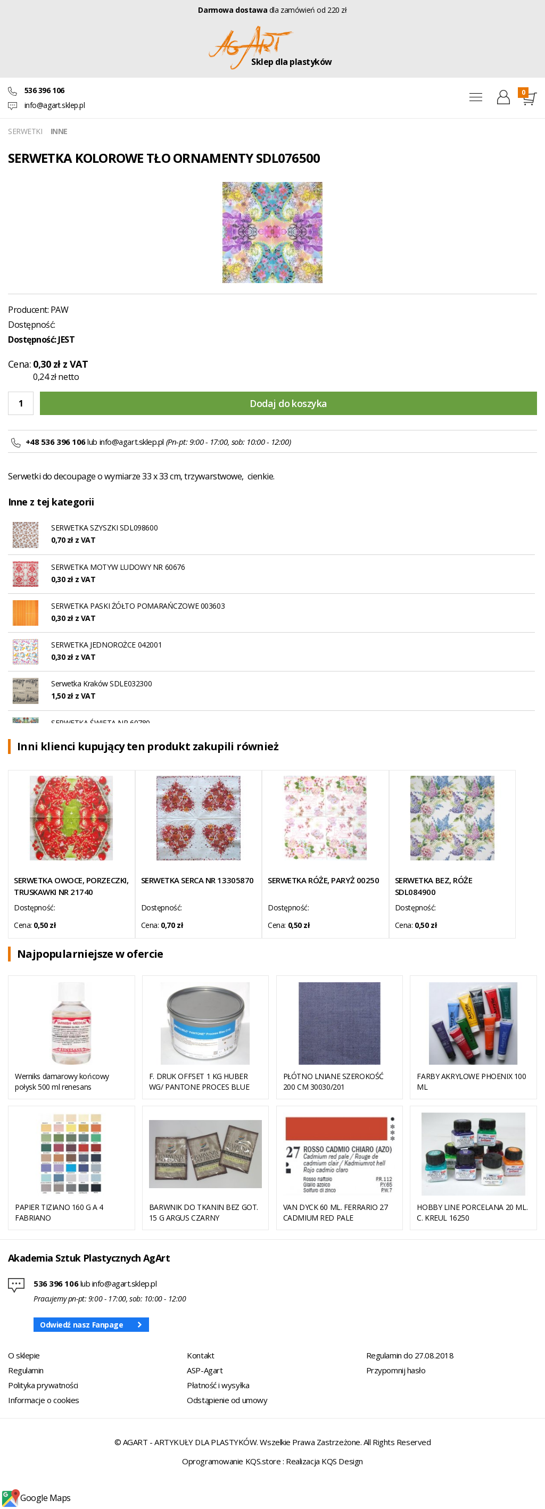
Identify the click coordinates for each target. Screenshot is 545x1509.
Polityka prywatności (43, 1385)
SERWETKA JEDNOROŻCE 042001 (106, 645)
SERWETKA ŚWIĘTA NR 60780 (100, 723)
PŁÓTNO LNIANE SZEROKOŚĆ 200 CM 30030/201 (333, 1081)
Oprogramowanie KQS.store (231, 1461)
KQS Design (342, 1461)
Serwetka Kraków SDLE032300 (101, 683)
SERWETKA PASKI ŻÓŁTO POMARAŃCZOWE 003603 (138, 606)
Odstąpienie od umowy (227, 1400)
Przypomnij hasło (396, 1370)
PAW (60, 310)
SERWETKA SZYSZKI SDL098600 (104, 528)
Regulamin (26, 1370)
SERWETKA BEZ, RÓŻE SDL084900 (434, 886)
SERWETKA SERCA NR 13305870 (197, 880)
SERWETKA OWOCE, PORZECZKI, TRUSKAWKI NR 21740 (71, 886)
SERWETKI (25, 131)
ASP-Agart (204, 1370)
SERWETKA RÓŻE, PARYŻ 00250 (323, 880)
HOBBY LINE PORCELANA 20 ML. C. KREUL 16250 (472, 1212)
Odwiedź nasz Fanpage (81, 1325)
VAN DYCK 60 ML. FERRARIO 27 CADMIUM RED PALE (335, 1212)
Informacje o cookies (43, 1400)
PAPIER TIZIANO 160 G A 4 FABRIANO (59, 1212)
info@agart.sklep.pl (54, 105)
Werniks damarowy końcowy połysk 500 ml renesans (62, 1081)
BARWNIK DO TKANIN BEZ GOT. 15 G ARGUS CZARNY (203, 1212)
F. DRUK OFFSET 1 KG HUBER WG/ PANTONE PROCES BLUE (199, 1081)
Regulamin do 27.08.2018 (410, 1355)
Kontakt (200, 1355)
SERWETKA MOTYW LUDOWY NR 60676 (118, 567)
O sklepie (24, 1355)
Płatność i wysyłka (218, 1385)
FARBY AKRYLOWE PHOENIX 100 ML (471, 1081)
